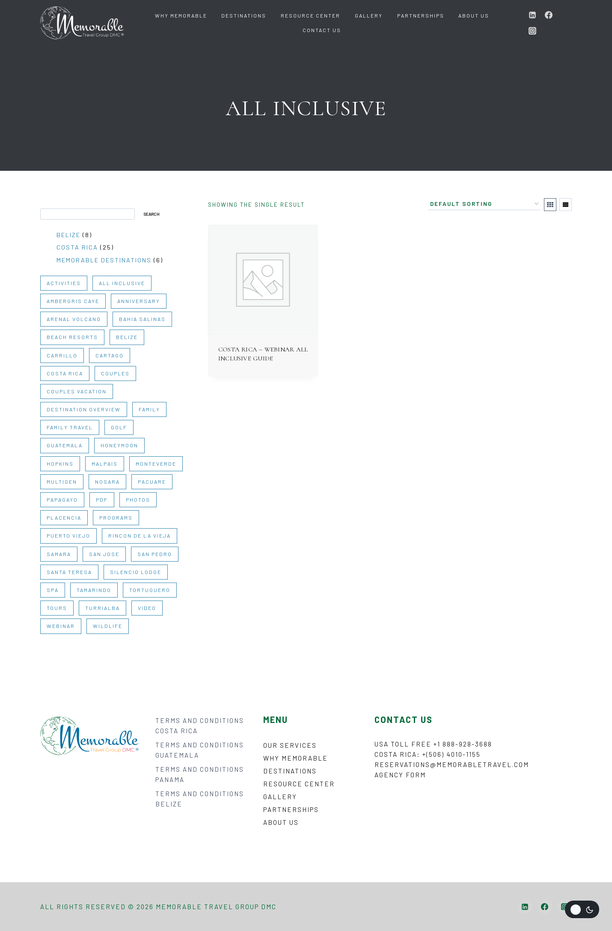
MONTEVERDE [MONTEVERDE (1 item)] (156, 464)
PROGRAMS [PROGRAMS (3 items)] (116, 518)
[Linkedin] (532, 15)
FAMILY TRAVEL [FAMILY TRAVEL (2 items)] (70, 427)
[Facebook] (548, 15)
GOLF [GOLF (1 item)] (119, 427)
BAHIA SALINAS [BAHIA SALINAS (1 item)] (142, 319)
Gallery (369, 15)
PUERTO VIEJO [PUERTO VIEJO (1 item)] (68, 535)
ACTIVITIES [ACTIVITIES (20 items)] (64, 283)
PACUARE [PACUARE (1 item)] (152, 482)
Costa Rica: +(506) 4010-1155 (427, 754)
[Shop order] (484, 204)
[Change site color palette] (582, 909)
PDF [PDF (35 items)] (102, 500)
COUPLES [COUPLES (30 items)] (115, 373)
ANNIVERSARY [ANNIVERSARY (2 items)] (138, 301)
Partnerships (420, 15)
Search (50, 204)
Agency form (400, 775)
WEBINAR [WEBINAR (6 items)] (61, 626)
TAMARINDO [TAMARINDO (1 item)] (94, 590)
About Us (473, 15)
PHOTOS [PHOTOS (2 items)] (138, 500)
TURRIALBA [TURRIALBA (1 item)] (102, 608)
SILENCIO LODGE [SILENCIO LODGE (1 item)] (135, 572)
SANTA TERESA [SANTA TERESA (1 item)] (69, 572)
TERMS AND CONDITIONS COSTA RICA (199, 726)
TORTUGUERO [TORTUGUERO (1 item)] (149, 590)
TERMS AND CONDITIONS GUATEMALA (199, 750)
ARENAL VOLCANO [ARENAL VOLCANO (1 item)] (74, 319)
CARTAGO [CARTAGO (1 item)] (109, 355)
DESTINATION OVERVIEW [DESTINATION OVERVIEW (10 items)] (84, 409)
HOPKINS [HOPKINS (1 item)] (60, 464)
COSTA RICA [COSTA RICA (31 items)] (65, 373)
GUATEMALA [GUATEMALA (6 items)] (65, 445)
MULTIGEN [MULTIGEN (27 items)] (62, 482)
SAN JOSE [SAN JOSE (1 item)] (104, 554)
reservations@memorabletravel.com (451, 764)
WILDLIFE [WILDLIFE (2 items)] (107, 626)
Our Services (290, 745)
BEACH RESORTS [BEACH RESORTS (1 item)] (72, 337)
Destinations (243, 15)
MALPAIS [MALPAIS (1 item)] (105, 464)
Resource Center (310, 15)
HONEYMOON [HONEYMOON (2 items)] (119, 445)
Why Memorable (181, 15)
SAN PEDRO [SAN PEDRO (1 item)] (154, 554)
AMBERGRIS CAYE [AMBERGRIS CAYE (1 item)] (73, 301)
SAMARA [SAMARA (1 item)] (59, 554)
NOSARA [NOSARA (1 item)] (107, 482)
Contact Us (322, 30)
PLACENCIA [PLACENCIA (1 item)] (64, 518)
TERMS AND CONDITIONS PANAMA (199, 774)
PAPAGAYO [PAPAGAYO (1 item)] (62, 500)
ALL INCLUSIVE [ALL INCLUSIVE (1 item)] (122, 283)
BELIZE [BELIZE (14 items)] (127, 337)
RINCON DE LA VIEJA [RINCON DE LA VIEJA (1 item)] (139, 535)
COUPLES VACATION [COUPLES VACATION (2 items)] (77, 391)
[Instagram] (532, 31)
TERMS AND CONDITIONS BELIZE (199, 799)
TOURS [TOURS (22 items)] (57, 608)
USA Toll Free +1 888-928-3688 (433, 744)
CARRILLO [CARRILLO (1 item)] (62, 355)
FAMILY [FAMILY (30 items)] (149, 409)
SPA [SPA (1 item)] (53, 590)
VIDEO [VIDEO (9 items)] (147, 608)
